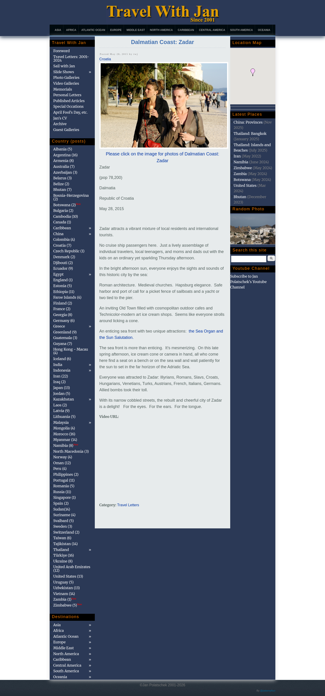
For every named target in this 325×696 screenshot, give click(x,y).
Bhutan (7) (62, 189)
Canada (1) (62, 222)
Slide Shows (63, 72)
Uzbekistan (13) (66, 588)
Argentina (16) (65, 155)
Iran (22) (60, 376)
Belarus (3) (62, 178)
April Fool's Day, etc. (70, 112)
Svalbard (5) (63, 520)
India (57, 364)
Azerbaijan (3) (65, 172)
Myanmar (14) (65, 439)
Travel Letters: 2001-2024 (71, 58)
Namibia (241, 162)
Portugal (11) (64, 480)
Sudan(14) (61, 509)
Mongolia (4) (64, 428)
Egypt (58, 274)
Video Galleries (66, 83)
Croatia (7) (62, 245)
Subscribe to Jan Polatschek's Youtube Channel (248, 281)
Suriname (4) (64, 515)
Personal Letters (67, 95)
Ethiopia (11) (63, 291)
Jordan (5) (61, 393)
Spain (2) (61, 503)
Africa (71, 30)
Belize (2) (61, 184)
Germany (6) (64, 320)
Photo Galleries (66, 77)
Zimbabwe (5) (67, 605)
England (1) (63, 280)
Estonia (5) (62, 286)
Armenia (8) (63, 160)
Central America (212, 30)
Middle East (136, 30)
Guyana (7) (62, 343)
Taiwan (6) (62, 538)
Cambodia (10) (65, 216)
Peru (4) (60, 468)
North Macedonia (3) (71, 451)
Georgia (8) (62, 314)
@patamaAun (267, 690)
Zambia (240, 173)
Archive (60, 124)
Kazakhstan (63, 399)
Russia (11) (62, 492)
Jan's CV (60, 118)
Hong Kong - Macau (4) (70, 351)
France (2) (61, 309)
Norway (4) (62, 457)
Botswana (242, 179)
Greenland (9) (65, 332)
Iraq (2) (59, 382)
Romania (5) (63, 486)
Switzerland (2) (66, 532)
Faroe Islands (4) (67, 297)
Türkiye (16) (63, 555)
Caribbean (186, 30)
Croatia (105, 59)
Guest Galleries (66, 129)
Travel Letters (128, 505)
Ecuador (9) (63, 268)
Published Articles (69, 100)
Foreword (61, 51)
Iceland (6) (62, 358)
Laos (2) (60, 405)
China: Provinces (248, 122)
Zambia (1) (64, 599)
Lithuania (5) (64, 416)
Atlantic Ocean (93, 30)
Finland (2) (62, 303)
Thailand (61, 549)
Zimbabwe (243, 168)
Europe (116, 30)
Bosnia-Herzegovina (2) (71, 197)
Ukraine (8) (63, 561)
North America (161, 30)
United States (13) (68, 576)
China (58, 234)
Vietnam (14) (64, 593)
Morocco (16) (64, 434)
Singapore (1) (64, 497)
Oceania (264, 30)
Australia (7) (64, 166)
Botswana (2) (67, 205)
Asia (58, 30)
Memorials (62, 89)
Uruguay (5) (63, 582)
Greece (59, 326)
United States (245, 185)
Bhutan (240, 197)
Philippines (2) (66, 474)
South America (241, 30)
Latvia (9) (61, 410)
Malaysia (61, 422)
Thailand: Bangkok (250, 133)
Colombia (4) (64, 239)
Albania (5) (62, 149)
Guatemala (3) (65, 337)
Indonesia (61, 370)
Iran (237, 156)
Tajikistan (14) (65, 543)
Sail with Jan (64, 66)
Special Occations (68, 106)
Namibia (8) (65, 445)
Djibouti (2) (63, 262)
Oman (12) (62, 463)
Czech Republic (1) (68, 251)
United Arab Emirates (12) (71, 569)
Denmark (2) (64, 257)
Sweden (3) (62, 526)
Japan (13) (61, 387)
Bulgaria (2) (63, 210)
